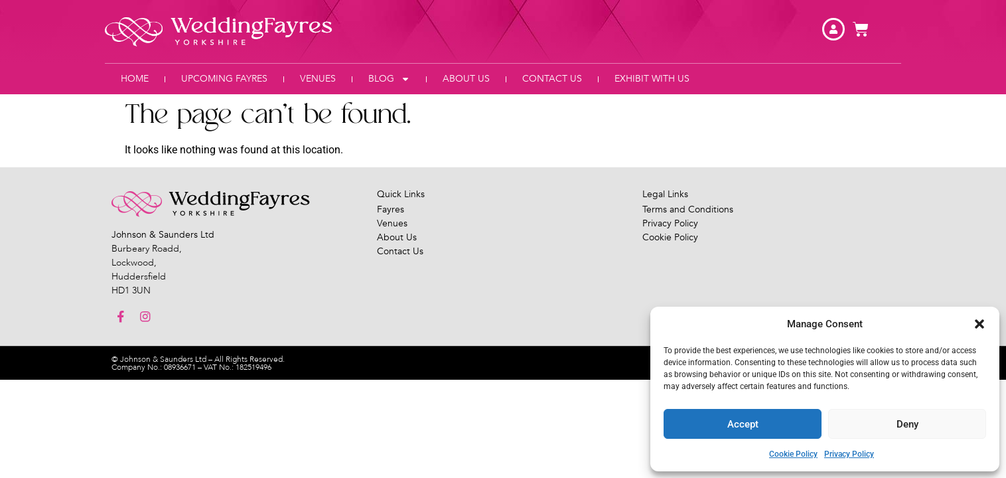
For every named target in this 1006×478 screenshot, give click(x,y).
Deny (907, 424)
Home (135, 78)
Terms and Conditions (687, 209)
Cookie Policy (793, 454)
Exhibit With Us (651, 78)
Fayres (390, 209)
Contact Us (552, 78)
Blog (389, 79)
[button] (979, 324)
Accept (742, 424)
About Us (466, 78)
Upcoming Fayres (224, 78)
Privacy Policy (849, 454)
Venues (318, 78)
